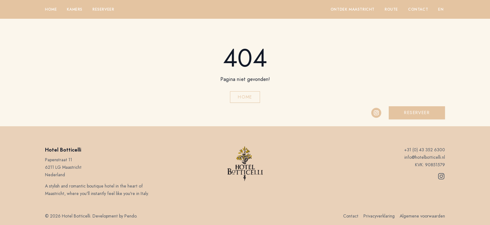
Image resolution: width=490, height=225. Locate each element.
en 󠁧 (441, 9)
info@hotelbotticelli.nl (424, 157)
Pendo (130, 216)
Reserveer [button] (417, 113)
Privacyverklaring (379, 216)
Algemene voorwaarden (422, 216)
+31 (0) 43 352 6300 (424, 150)
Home (51, 9)
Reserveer (103, 9)
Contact (418, 9)
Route (391, 9)
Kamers (74, 9)
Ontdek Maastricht (353, 9)
